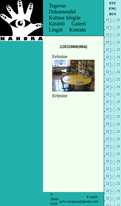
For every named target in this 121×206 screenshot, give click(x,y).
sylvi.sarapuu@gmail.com (78, 201)
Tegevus (57, 6)
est (112, 3)
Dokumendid (62, 12)
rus (112, 14)
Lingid (56, 30)
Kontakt (77, 30)
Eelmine (59, 56)
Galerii (78, 24)
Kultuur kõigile (65, 18)
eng (112, 9)
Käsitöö (57, 24)
